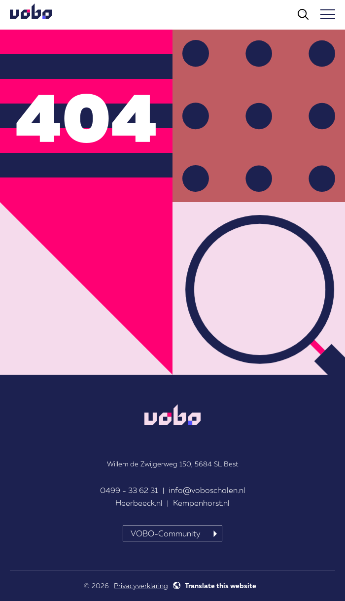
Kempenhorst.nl (201, 503)
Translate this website (220, 585)
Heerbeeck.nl (139, 503)
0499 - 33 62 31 (129, 490)
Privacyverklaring (141, 585)
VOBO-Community (166, 533)
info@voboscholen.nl (207, 490)
